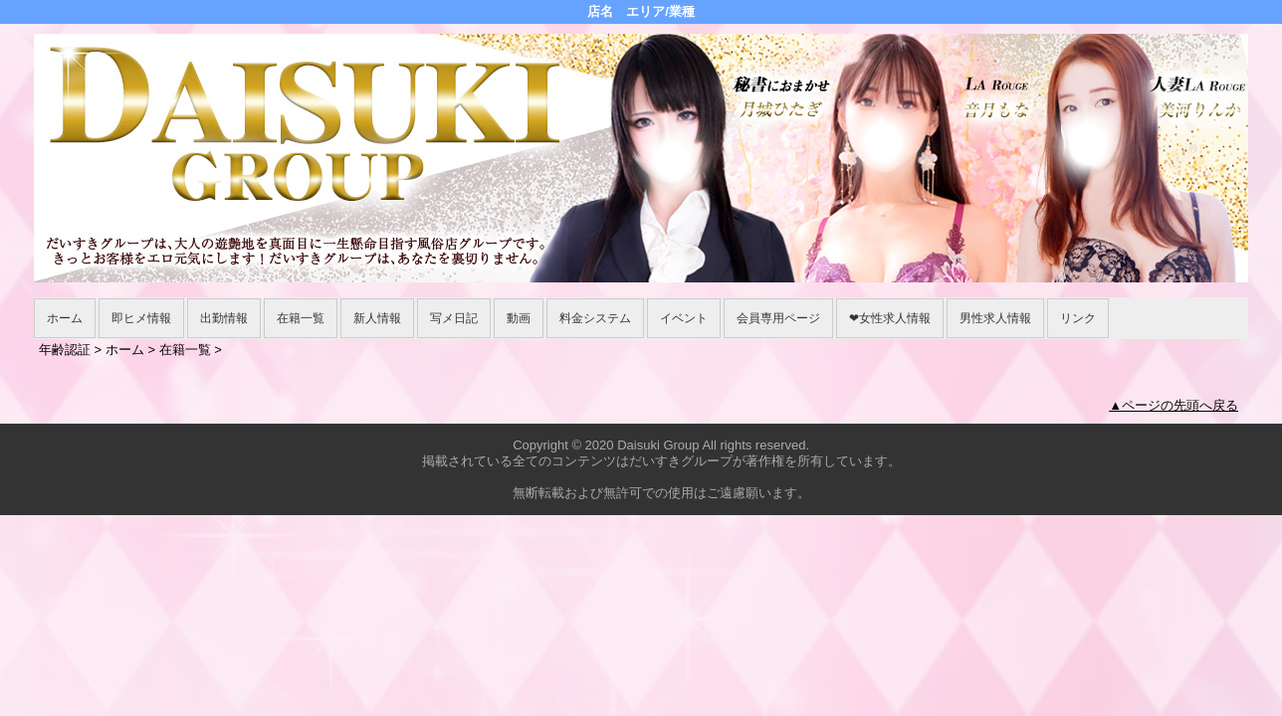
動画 (519, 318)
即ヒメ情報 (141, 318)
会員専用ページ (778, 318)
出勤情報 (224, 318)
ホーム (65, 318)
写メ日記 (454, 318)
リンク (1078, 318)
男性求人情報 (995, 318)
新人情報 (377, 318)
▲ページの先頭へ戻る (1173, 405)
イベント (684, 318)
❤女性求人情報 (890, 318)
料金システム (595, 318)
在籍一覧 (300, 318)
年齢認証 (65, 349)
